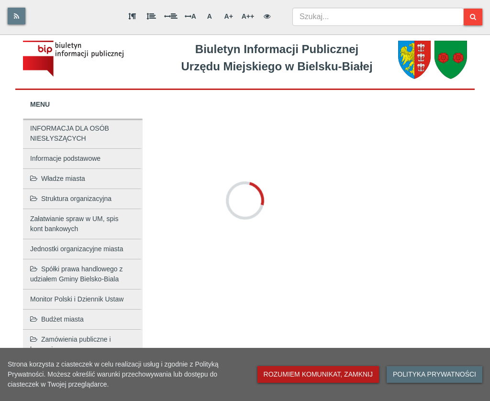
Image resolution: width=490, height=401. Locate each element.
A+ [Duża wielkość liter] (228, 16)
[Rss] (16, 16)
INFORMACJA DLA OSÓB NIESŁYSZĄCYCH (69, 133)
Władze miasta (57, 178)
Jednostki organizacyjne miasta (76, 249)
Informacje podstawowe (65, 158)
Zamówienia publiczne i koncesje (70, 344)
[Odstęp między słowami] (171, 16)
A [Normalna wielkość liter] (209, 16)
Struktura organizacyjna (70, 198)
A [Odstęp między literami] (190, 16)
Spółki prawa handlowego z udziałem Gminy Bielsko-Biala (76, 274)
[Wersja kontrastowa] (267, 16)
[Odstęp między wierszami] (151, 16)
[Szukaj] (473, 17)
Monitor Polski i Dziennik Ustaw (76, 299)
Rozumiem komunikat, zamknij (318, 374)
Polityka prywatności (434, 374)
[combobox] (378, 16)
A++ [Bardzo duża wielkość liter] (248, 16)
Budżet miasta (57, 319)
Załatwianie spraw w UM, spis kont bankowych (74, 224)
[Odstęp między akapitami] (132, 16)
